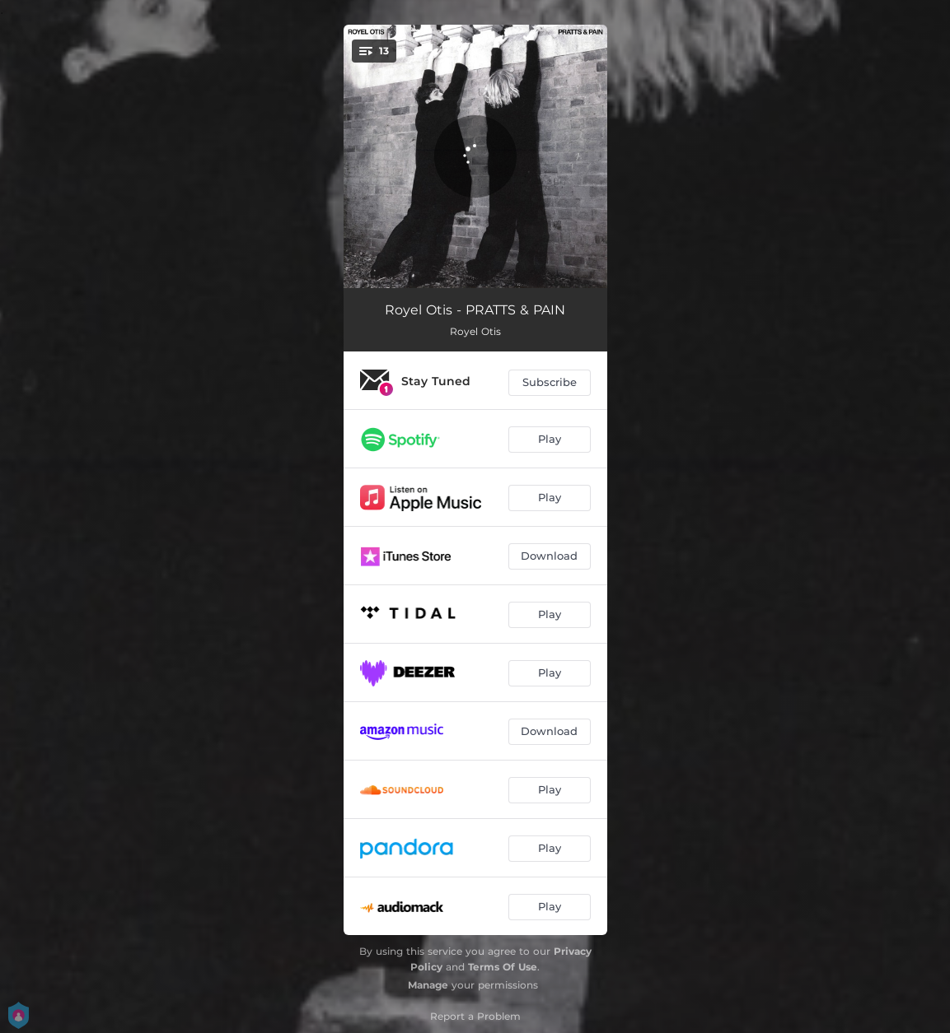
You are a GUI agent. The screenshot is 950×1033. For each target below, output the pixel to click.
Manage (428, 985)
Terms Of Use (502, 967)
